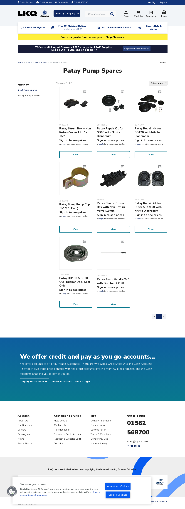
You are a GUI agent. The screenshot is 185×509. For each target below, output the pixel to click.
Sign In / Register (160, 2)
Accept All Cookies (118, 486)
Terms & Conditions (101, 434)
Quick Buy (138, 14)
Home (20, 62)
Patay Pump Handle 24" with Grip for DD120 (113, 281)
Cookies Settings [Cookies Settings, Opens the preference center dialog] (118, 494)
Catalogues (24, 434)
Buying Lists (151, 14)
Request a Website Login (67, 438)
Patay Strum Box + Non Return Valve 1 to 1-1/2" (75, 132)
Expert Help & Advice (154, 27)
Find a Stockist (25, 2)
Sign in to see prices (72, 140)
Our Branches (44, 2)
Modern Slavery (99, 443)
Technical (59, 443)
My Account (126, 14)
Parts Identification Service (116, 27)
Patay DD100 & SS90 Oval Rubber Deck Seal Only (74, 281)
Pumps (29, 62)
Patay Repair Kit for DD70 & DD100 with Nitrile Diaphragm (148, 207)
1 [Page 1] (159, 316)
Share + (163, 62)
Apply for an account (34, 381)
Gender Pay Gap (99, 438)
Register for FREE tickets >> (136, 48)
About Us (23, 420)
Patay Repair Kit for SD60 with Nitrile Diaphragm (110, 132)
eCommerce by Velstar (157, 501)
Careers (22, 429)
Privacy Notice (98, 425)
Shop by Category (67, 13)
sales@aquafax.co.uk (138, 441)
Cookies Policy (98, 429)
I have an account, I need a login (71, 381)
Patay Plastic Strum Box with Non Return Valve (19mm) (111, 207)
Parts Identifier (62, 429)
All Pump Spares (27, 89)
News (21, 438)
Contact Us (60, 425)
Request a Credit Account (68, 434)
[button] (12, 491)
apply (63, 144)
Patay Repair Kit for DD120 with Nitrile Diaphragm (148, 132)
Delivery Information (101, 420)
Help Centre (60, 420)
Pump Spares (41, 62)
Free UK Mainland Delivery (72, 27)
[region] (81, 490)
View (75, 154)
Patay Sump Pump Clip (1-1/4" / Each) (74, 206)
